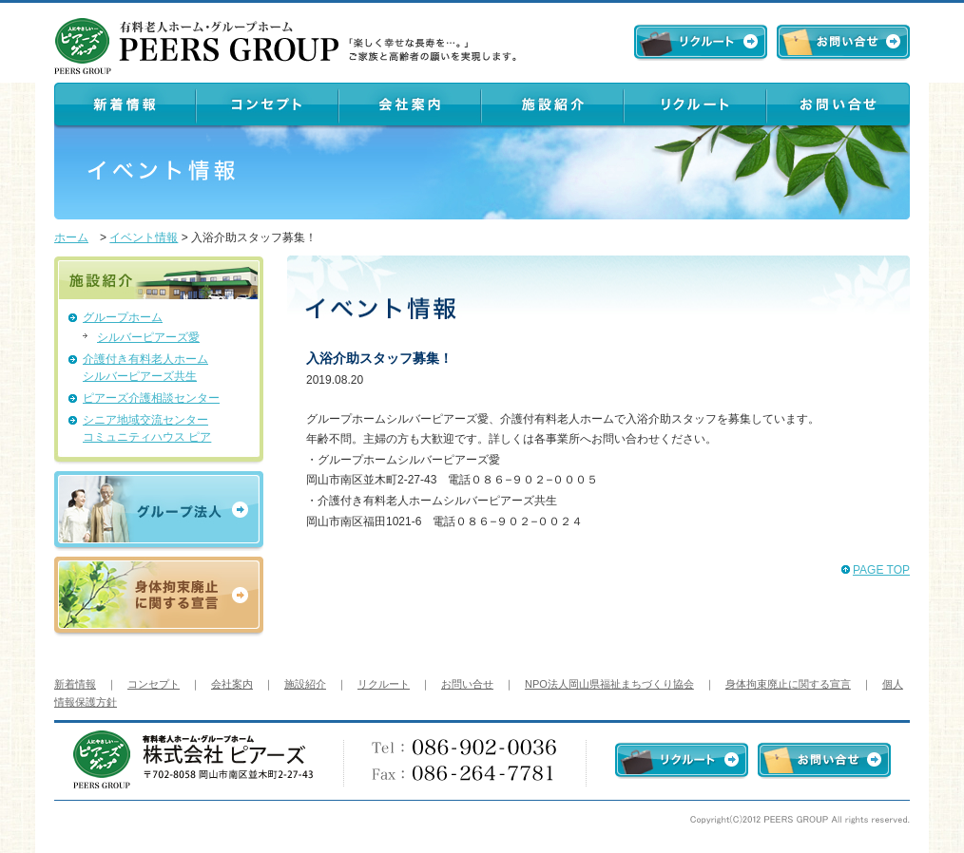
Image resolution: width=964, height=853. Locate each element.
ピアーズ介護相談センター (151, 398)
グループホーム (123, 317)
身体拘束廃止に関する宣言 (788, 684)
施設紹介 (305, 684)
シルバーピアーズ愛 (148, 337)
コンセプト (153, 684)
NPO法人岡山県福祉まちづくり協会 (609, 684)
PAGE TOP (881, 570)
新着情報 (75, 684)
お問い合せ (467, 684)
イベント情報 (143, 237)
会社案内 (232, 684)
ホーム (71, 237)
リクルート (383, 684)
